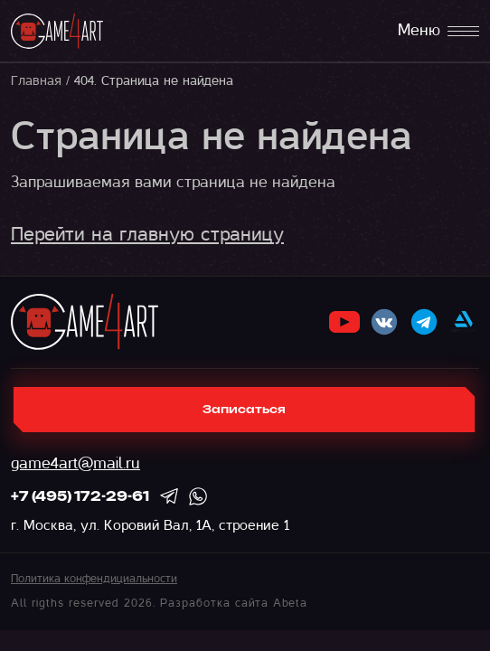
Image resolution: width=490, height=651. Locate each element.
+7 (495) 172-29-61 (80, 497)
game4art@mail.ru (75, 463)
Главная (36, 80)
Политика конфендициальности (94, 578)
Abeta (290, 603)
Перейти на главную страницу (147, 234)
